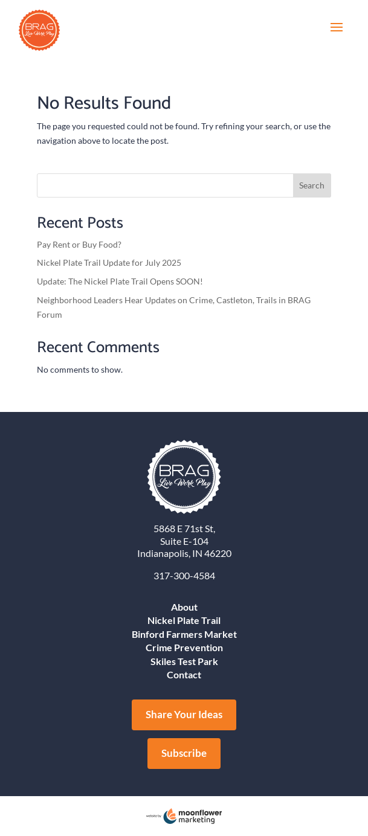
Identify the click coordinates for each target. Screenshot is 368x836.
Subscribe (184, 753)
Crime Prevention (184, 647)
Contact (184, 674)
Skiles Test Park (184, 661)
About (184, 607)
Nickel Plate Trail (184, 620)
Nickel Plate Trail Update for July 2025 (109, 262)
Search (311, 185)
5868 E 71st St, (184, 528)
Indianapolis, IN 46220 (184, 553)
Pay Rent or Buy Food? (79, 244)
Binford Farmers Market (184, 634)
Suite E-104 (184, 541)
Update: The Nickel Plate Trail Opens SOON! (120, 281)
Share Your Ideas (184, 714)
